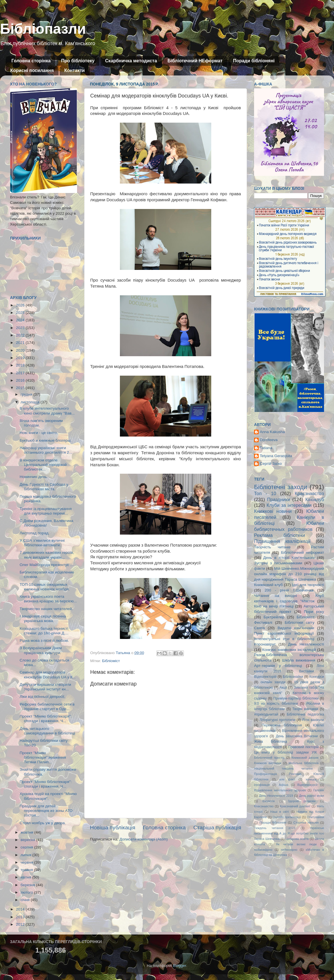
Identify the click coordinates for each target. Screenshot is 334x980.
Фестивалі (263, 622)
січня (26, 900)
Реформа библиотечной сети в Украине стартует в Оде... (47, 706)
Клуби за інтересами (289, 505)
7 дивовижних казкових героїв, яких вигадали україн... (47, 554)
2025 (21, 312)
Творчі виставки (305, 709)
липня (26, 855)
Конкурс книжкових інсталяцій (289, 650)
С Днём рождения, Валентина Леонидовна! (46, 523)
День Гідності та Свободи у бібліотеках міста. (44, 486)
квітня (26, 877)
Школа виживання (298, 660)
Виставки (306, 671)
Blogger (179, 965)
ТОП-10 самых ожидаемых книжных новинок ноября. (45, 586)
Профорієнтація (265, 774)
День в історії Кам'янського (289, 557)
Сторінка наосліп (306, 822)
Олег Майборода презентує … (47, 565)
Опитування (315, 817)
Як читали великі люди (296, 844)
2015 (21, 388)
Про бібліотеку (77, 60)
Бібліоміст (111, 661)
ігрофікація (262, 784)
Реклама (295, 774)
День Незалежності (306, 644)
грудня (27, 394)
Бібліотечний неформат (302, 552)
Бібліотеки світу (299, 622)
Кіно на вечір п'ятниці (273, 606)
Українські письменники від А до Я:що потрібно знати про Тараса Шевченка (289, 833)
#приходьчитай (266, 714)
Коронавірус (265, 644)
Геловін (318, 790)
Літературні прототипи (277, 720)
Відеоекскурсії (307, 784)
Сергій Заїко (271, 463)
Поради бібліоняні (254, 60)
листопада (31, 402)
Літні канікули (313, 720)
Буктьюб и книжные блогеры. (46, 440)
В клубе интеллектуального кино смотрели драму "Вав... (47, 410)
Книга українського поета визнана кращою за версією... (48, 598)
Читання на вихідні (275, 595)
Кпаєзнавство (263, 806)
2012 (21, 924)
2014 (21, 909)
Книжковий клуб (268, 585)
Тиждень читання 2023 (274, 828)
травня (27, 870)
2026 (21, 305)
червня (27, 862)
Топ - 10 (265, 493)
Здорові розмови (301, 801)
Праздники (278, 499)
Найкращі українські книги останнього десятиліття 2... (46, 450)
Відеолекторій (265, 677)
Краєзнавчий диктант (295, 806)
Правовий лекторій (303, 747)
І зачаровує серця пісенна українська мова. (43, 618)
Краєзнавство (309, 493)
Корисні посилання (32, 70)
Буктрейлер (273, 617)
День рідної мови (311, 795)
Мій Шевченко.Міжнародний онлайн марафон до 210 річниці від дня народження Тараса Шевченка (289, 573)
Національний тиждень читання (283, 768)
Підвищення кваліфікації (282, 541)
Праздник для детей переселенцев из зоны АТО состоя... (46, 810)
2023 (21, 328)
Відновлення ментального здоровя (280, 790)
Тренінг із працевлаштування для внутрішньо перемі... (46, 511)
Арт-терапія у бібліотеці (278, 666)
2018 (21, 365)
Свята (259, 628)
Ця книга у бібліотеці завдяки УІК (285, 752)
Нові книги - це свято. (39, 433)
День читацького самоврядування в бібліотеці (47, 730)
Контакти (74, 70)
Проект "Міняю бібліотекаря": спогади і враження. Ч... (46, 718)
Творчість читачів (272, 547)
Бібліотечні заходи (280, 487)
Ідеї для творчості (308, 585)
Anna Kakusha (272, 432)
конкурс (311, 779)
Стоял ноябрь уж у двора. (43, 823)
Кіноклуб (314, 499)
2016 (21, 380)
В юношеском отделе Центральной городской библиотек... (43, 464)
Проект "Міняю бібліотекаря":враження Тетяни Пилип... (43, 757)
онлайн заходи (273, 682)
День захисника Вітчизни (297, 736)
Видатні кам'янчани (295, 628)
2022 (21, 335)
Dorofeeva (268, 440)
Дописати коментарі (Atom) (143, 839)
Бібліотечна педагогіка (305, 714)
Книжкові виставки (267, 763)
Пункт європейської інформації (284, 633)
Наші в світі (279, 811)
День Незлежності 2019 (276, 795)
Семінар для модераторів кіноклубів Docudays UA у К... (48, 674)
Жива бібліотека (270, 742)
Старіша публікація (217, 827)
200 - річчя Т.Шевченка (289, 590)
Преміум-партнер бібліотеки (296, 698)
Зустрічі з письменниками (278, 563)
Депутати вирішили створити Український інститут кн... (45, 686)
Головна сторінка (31, 60)
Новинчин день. (34, 477)
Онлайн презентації (287, 817)
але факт (287, 779)
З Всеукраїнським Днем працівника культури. (41, 650)
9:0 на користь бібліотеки (276, 704)
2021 (21, 342)
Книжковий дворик (305, 757)
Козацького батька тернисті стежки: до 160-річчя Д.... (44, 630)
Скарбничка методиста (131, 60)
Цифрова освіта (297, 838)
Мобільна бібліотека (303, 763)
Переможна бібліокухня (282, 725)
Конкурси (316, 677)
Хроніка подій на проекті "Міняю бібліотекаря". (48, 796)
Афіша (283, 784)
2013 (21, 917)
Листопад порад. (35, 533)
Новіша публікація (112, 827)
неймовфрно (263, 849)
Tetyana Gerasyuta (276, 456)
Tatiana (266, 448)
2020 (21, 350)
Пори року (314, 611)
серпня (27, 847)
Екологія (269, 801)
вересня (28, 840)
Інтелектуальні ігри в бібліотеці (284, 639)
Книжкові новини (273, 511)
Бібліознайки (293, 677)
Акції (283, 688)
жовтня (27, 832)
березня (28, 885)
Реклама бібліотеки (279, 535)
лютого (27, 892)
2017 (21, 373)
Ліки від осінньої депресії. (42, 696)
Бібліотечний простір (269, 757)
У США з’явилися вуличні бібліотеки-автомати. (42, 542)
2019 (21, 358)
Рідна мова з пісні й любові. (44, 640)
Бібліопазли (43, 29)
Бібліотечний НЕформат (195, 60)
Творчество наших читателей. (46, 609)
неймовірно (289, 849)
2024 (21, 320)
